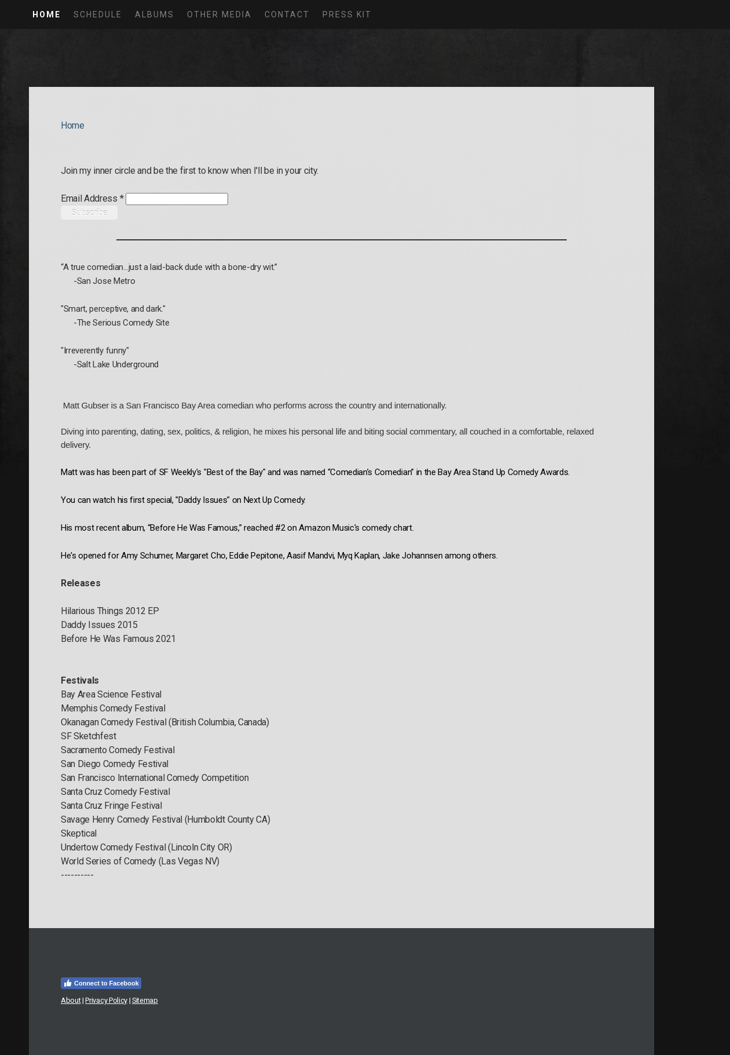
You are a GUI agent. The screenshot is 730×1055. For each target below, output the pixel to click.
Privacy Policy (106, 1000)
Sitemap (145, 1000)
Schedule (98, 14)
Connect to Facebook (101, 983)
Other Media (219, 14)
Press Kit (347, 14)
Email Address (92, 198)
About (70, 1000)
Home (46, 14)
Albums (154, 14)
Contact (287, 14)
